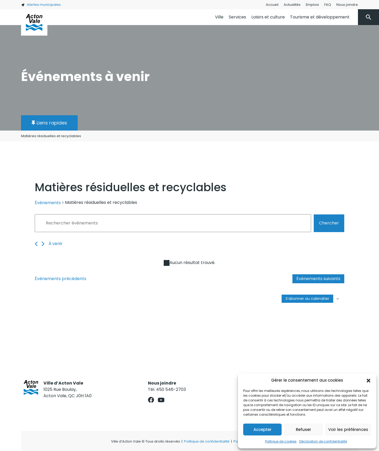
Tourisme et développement (320, 17)
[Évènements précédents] (36, 243)
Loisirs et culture (268, 17)
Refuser (303, 429)
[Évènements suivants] (43, 243)
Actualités (292, 4)
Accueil (272, 4)
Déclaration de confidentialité (323, 441)
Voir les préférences (348, 429)
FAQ (327, 4)
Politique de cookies (281, 441)
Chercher (329, 223)
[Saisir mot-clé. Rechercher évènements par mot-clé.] (173, 223)
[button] (368, 380)
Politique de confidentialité (207, 441)
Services (237, 17)
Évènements (48, 203)
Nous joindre (347, 4)
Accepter (262, 429)
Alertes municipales (41, 4)
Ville (219, 17)
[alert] (189, 262)
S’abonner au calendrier (307, 298)
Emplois (312, 4)
